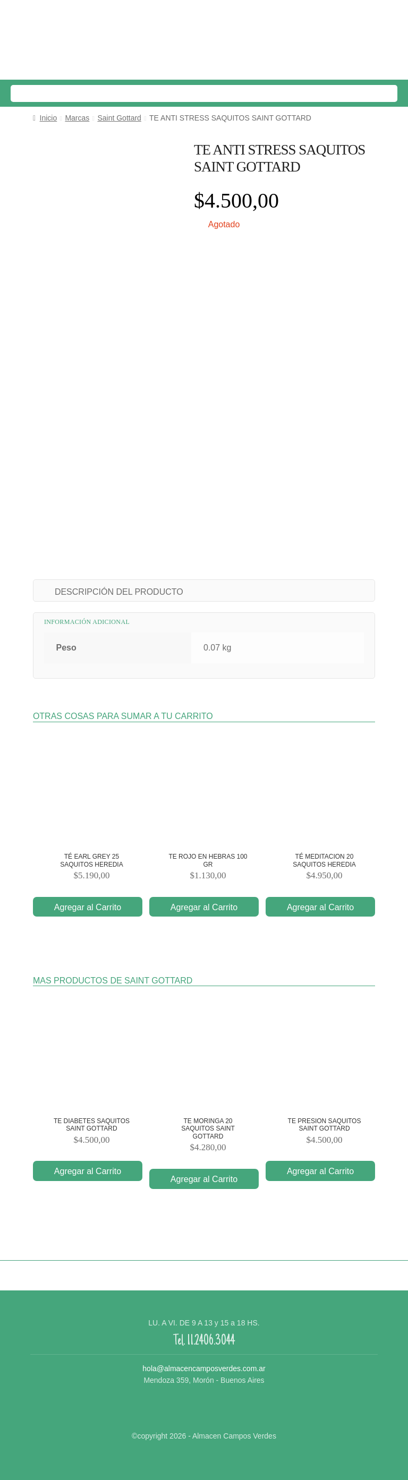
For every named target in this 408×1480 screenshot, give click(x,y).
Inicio (48, 118)
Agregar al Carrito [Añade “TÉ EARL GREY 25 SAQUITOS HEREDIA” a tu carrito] (87, 907)
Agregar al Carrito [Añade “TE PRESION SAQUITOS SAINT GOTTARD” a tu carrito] (320, 1171)
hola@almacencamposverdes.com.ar (203, 1368)
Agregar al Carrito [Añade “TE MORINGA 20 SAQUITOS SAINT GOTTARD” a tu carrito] (204, 1179)
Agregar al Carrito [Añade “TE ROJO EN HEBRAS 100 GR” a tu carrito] (204, 907)
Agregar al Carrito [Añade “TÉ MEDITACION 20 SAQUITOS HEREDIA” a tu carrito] (320, 907)
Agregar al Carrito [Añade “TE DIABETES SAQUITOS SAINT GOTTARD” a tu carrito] (87, 1171)
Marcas (77, 118)
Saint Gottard (119, 118)
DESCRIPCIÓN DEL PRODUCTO (119, 591)
